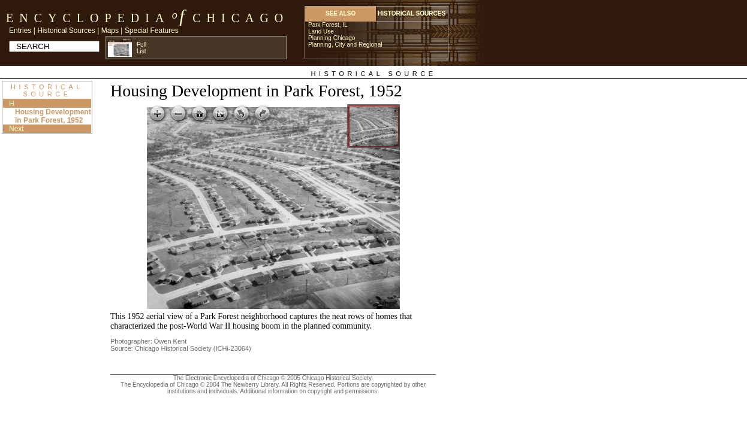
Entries (20, 30)
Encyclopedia (88, 18)
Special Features (152, 30)
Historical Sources (66, 30)
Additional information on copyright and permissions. (309, 391)
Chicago (240, 18)
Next (16, 129)
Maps (110, 30)
